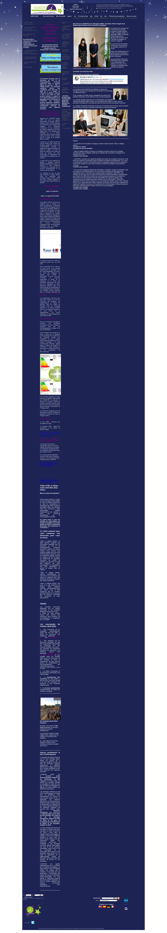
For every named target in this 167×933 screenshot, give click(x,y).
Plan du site (95, 928)
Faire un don (75, 6)
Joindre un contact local (76, 9)
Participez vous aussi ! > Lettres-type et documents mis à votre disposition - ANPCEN (49, 464)
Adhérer (75, 4)
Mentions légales (101, 928)
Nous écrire (76, 7)
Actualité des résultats (79, 147)
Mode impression (89, 928)
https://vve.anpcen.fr (52, 191)
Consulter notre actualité (80, 156)
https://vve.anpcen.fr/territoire (50, 196)
